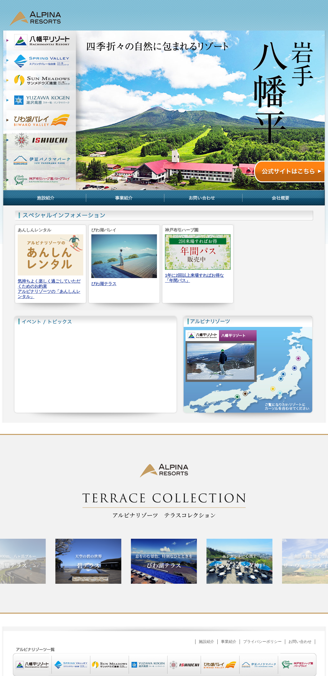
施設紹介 (44, 197)
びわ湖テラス (103, 283)
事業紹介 (125, 197)
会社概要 (283, 197)
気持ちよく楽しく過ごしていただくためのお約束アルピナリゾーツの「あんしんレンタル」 (49, 289)
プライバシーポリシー (262, 641)
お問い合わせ (203, 197)
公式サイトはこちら (289, 172)
